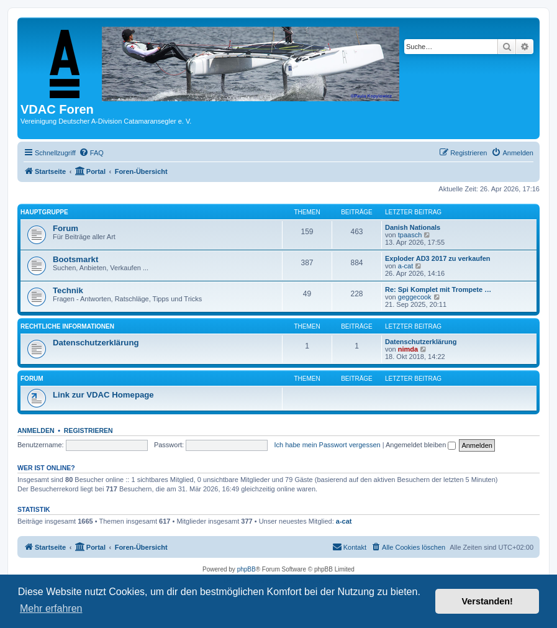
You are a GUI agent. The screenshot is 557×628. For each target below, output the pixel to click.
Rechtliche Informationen (67, 326)
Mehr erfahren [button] (51, 608)
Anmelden (36, 430)
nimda (408, 349)
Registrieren (88, 430)
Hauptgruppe (44, 212)
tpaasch (410, 235)
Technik (68, 290)
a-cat (405, 266)
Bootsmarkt (75, 259)
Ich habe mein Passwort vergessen (327, 444)
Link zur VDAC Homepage (103, 394)
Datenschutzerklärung (96, 342)
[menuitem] (91, 152)
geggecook (415, 297)
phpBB (246, 569)
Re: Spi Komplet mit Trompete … (438, 289)
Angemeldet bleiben (421, 444)
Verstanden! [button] (487, 601)
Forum (65, 228)
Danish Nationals (412, 227)
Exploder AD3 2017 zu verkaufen (438, 258)
